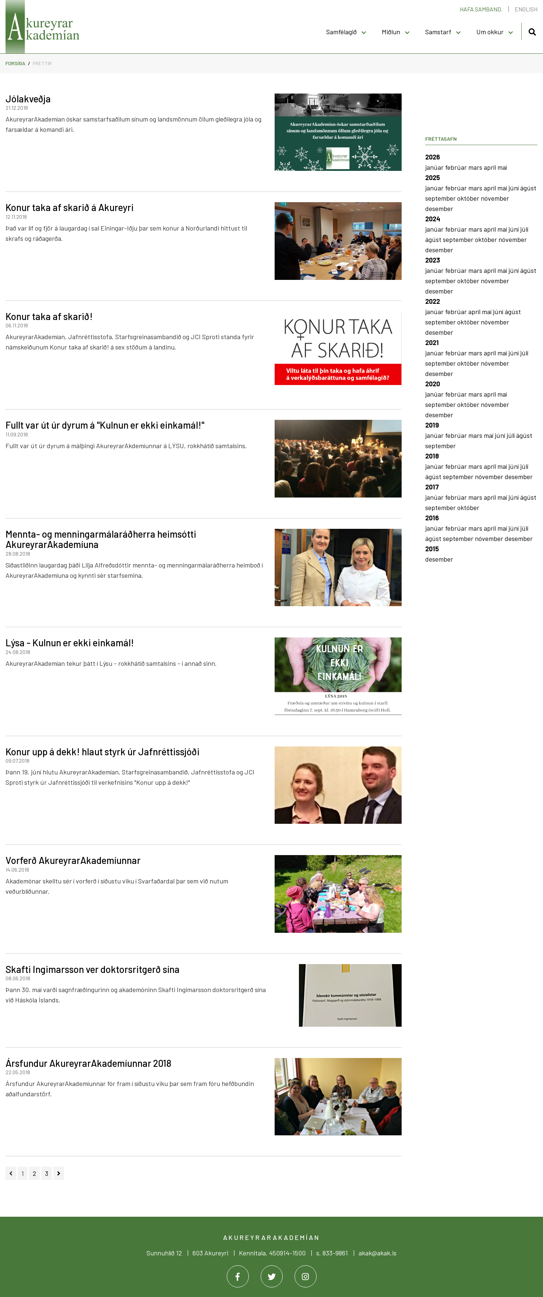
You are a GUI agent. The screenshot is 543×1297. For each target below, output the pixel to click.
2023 (432, 260)
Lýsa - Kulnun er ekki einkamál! (70, 642)
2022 (432, 301)
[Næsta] (58, 1173)
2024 (432, 219)
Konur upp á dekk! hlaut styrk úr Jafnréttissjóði (103, 751)
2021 (432, 342)
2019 (432, 425)
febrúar (456, 167)
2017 (432, 487)
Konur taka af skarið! (49, 316)
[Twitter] (272, 1276)
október (469, 198)
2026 (432, 157)
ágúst (528, 188)
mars (476, 167)
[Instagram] (306, 1276)
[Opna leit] (532, 31)
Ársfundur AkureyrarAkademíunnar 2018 (88, 1063)
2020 (432, 384)
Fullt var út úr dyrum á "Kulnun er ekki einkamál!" (105, 424)
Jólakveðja (28, 98)
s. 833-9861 (332, 1253)
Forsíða (15, 63)
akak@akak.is (377, 1253)
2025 (432, 177)
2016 (432, 518)
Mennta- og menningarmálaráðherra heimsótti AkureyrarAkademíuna (101, 539)
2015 (432, 549)
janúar (435, 167)
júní (514, 188)
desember (439, 208)
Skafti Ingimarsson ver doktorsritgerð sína (93, 969)
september (441, 198)
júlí (524, 229)
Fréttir (42, 63)
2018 (432, 456)
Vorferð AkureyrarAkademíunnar (73, 860)
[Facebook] (238, 1276)
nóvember (495, 198)
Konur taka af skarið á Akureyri (70, 207)
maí (502, 167)
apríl (490, 167)
